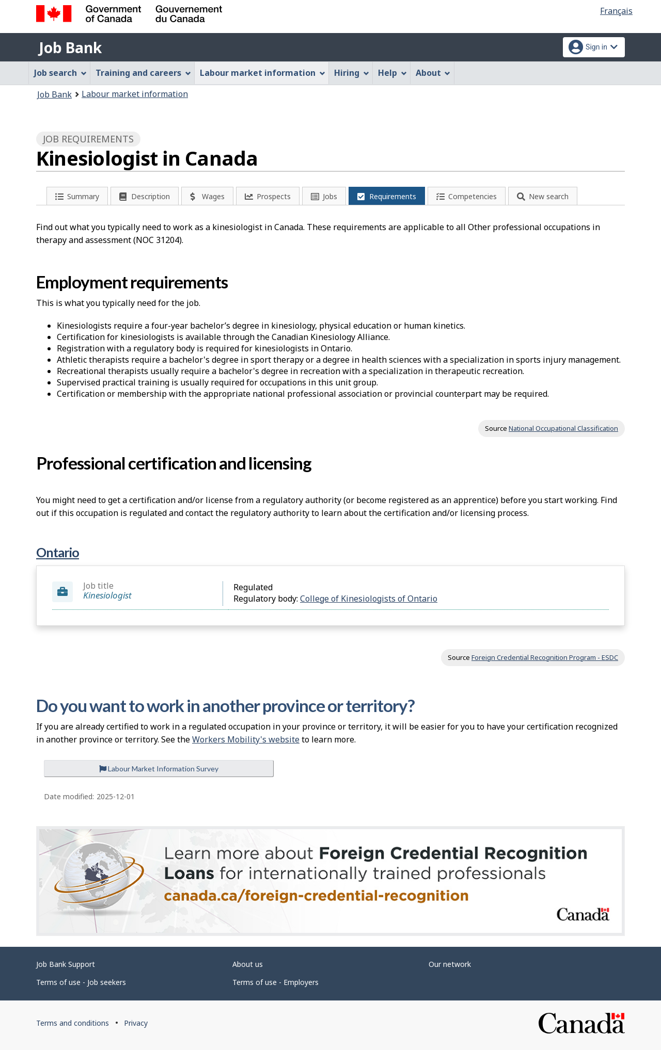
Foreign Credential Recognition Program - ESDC (544, 657)
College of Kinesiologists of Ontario (368, 598)
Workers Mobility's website (246, 739)
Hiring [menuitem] (351, 72)
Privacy (136, 1023)
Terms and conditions (72, 1023)
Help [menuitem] (392, 72)
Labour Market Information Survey (158, 768)
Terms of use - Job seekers (81, 982)
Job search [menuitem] (60, 72)
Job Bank (70, 47)
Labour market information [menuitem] (262, 72)
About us (247, 964)
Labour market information (135, 94)
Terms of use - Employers (275, 982)
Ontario (57, 552)
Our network (450, 964)
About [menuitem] (433, 72)
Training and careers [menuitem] (143, 72)
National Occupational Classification (563, 428)
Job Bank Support (65, 964)
